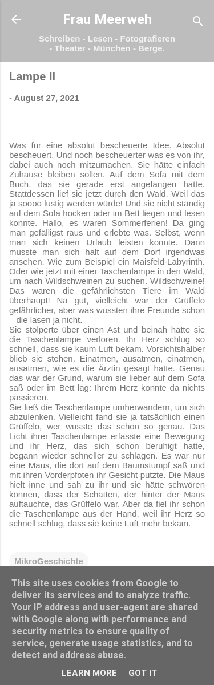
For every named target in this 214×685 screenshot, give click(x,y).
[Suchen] (198, 23)
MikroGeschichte (48, 561)
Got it (142, 673)
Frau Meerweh (107, 19)
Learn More (89, 673)
